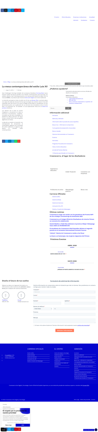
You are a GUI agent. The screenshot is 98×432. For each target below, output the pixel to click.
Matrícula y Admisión (57, 118)
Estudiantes (84, 20)
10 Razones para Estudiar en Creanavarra (63, 153)
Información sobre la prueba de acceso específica (65, 121)
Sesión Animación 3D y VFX (57, 253)
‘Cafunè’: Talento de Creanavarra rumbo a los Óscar (67, 233)
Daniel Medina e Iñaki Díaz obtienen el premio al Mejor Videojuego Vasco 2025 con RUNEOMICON (72, 224)
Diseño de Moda (56, 199)
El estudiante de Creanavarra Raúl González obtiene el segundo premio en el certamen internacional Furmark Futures (71, 229)
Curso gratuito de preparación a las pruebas (63, 128)
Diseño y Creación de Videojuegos (61, 209)
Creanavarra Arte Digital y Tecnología (15, 399)
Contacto (92, 20)
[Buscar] (68, 108)
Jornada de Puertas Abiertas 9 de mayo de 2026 (71, 269)
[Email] (21, 295)
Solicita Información (88, 430)
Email (19, 300)
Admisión (75, 20)
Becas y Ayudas (56, 131)
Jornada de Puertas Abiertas (59, 150)
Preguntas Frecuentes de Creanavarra (62, 143)
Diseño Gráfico (56, 196)
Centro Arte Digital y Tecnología (61, 353)
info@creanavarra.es (10, 357)
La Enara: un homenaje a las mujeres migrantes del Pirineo (69, 236)
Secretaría (55, 115)
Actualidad (92, 17)
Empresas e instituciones (79, 17)
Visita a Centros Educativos (59, 147)
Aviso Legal (76, 399)
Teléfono (5, 300)
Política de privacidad (85, 399)
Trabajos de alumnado (59, 359)
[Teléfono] (5, 295)
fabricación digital (29, 97)
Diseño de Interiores (57, 203)
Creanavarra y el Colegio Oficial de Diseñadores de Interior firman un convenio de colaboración (72, 220)
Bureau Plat (35, 100)
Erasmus (54, 137)
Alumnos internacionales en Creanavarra (63, 134)
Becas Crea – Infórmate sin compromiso (63, 125)
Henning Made (40, 93)
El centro (56, 17)
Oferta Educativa (66, 17)
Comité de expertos (58, 355)
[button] (3, 141)
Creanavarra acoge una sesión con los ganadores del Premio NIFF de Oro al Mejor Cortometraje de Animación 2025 (71, 215)
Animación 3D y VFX (57, 206)
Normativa (55, 140)
